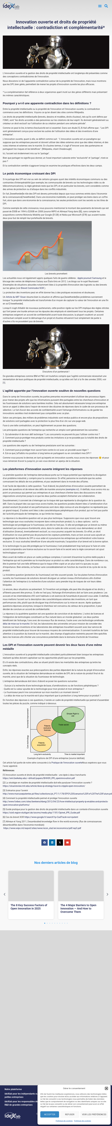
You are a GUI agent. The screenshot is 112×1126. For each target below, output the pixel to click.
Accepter (49, 1114)
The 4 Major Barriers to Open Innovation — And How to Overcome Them (78, 908)
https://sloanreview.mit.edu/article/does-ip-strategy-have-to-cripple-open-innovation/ (44, 786)
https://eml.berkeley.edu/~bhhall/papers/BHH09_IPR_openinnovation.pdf (39, 778)
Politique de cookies (64, 1121)
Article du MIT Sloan (16, 297)
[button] (106, 1088)
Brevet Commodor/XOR (32, 288)
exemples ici (72, 489)
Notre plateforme (13, 1089)
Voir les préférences (94, 1114)
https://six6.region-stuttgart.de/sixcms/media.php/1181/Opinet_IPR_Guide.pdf (41, 812)
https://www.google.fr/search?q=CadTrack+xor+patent (51, 817)
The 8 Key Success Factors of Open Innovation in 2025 (29, 906)
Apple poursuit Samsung (89, 278)
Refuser (69, 1114)
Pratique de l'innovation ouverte (66, 762)
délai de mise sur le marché (16, 623)
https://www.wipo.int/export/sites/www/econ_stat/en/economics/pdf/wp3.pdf (42, 828)
